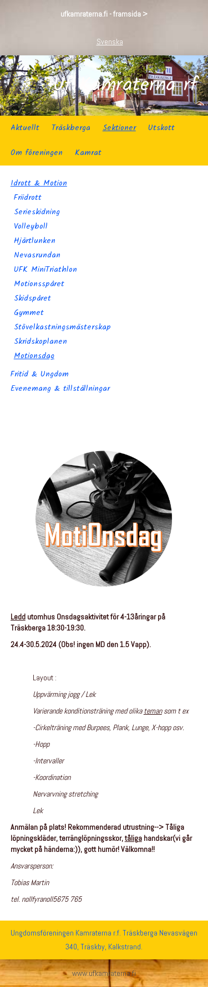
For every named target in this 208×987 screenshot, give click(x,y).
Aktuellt (25, 128)
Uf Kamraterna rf (125, 85)
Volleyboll (31, 226)
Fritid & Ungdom (40, 374)
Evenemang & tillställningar (60, 389)
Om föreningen (37, 153)
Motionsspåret (39, 284)
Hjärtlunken (34, 241)
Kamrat (88, 153)
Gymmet (29, 313)
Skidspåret (32, 298)
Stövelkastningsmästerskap (62, 327)
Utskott (161, 128)
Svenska (110, 41)
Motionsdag (34, 356)
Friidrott (28, 198)
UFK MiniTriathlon (45, 269)
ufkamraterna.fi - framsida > (104, 14)
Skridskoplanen (40, 341)
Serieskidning (37, 212)
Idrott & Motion (39, 183)
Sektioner (119, 128)
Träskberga (71, 128)
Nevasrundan (37, 255)
